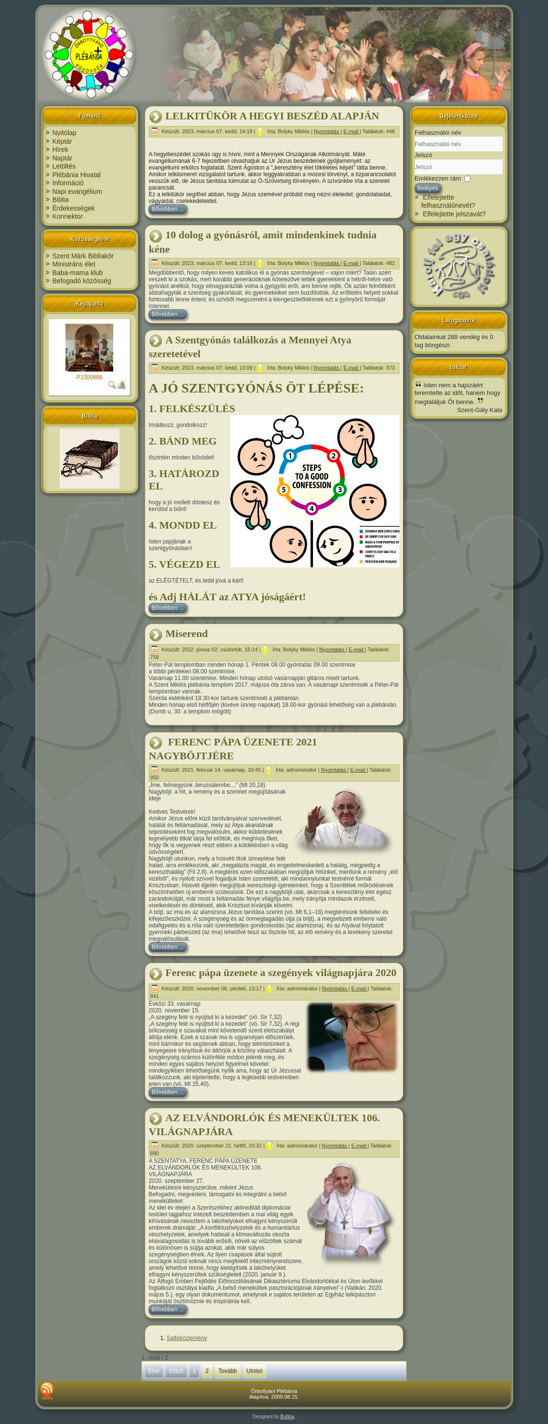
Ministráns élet (74, 264)
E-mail (352, 131)
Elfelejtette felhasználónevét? (448, 201)
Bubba (287, 1416)
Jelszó (423, 155)
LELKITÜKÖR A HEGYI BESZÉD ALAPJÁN (272, 116)
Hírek (60, 149)
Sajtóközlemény (187, 1338)
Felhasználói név (438, 132)
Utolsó (255, 1371)
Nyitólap (65, 133)
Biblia (61, 199)
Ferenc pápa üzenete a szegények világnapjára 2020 (281, 972)
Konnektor (68, 216)
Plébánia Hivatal (77, 175)
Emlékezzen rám (438, 177)
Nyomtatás (327, 131)
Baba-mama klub (78, 272)
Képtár (62, 141)
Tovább (227, 1371)
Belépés (428, 188)
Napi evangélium (77, 191)
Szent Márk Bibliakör (83, 256)
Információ (68, 183)
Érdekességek (74, 208)
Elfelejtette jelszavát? (454, 214)
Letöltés (64, 166)
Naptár (63, 158)
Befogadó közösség (82, 281)
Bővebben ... (167, 209)
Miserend (186, 633)
